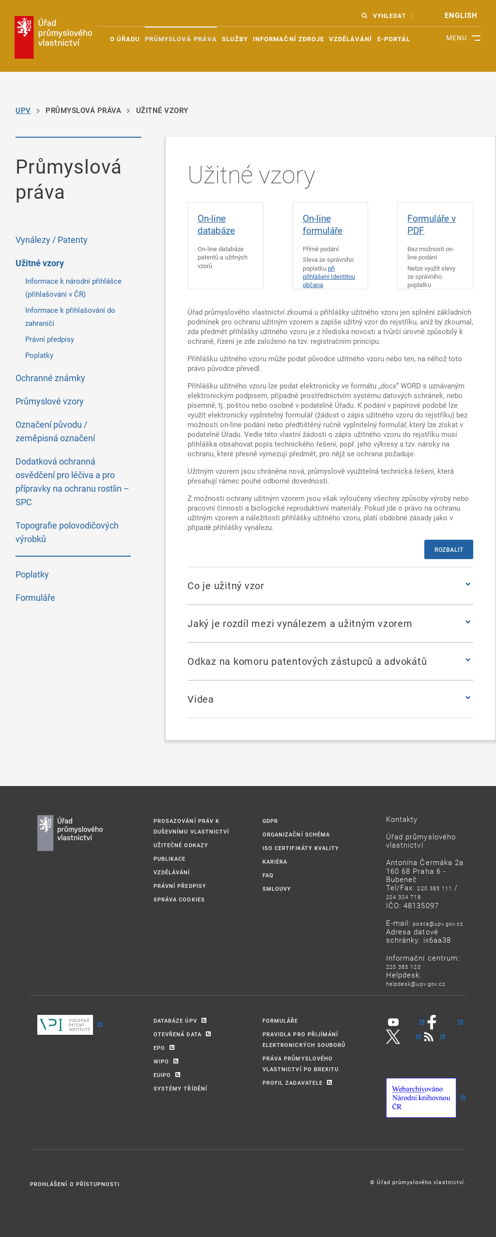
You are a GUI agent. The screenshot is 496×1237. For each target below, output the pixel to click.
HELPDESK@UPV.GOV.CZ (415, 983)
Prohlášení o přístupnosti (75, 1184)
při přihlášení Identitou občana (329, 276)
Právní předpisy (49, 339)
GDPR (270, 820)
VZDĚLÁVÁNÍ (172, 872)
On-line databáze (216, 224)
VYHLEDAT (389, 16)
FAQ (268, 875)
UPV (23, 110)
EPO (159, 1047)
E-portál (393, 39)
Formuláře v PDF (431, 224)
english (461, 15)
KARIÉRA (275, 861)
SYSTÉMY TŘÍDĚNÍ (180, 1088)
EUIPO (162, 1074)
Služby (235, 39)
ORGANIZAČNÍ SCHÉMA (296, 834)
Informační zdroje (288, 39)
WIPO (161, 1061)
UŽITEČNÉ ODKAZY (181, 845)
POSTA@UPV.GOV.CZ (438, 923)
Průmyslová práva (181, 39)
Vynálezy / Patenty (52, 239)
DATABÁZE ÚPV (175, 1020)
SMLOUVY (277, 888)
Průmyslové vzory (50, 401)
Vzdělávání (350, 39)
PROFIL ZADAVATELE (293, 1082)
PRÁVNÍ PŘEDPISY (180, 885)
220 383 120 (403, 966)
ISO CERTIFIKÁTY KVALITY (301, 847)
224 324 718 (403, 896)
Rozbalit (448, 549)
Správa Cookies (179, 899)
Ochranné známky (50, 378)
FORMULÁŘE (280, 1020)
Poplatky (39, 355)
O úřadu (125, 39)
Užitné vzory (40, 263)
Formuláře (35, 597)
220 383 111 (434, 888)
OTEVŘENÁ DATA (178, 1034)
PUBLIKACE (170, 858)
